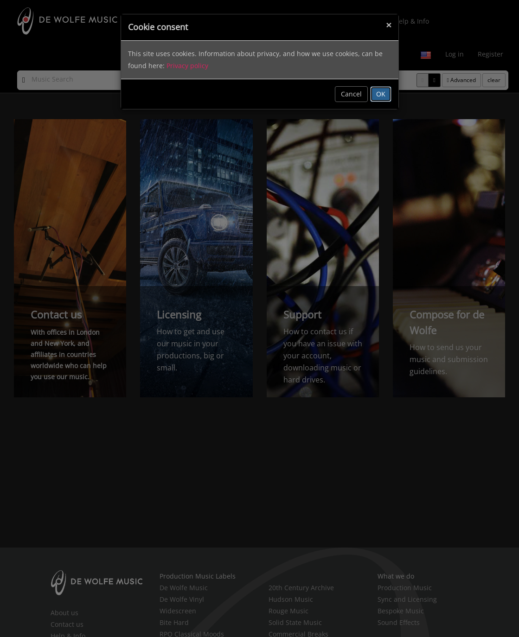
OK (380, 93)
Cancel (351, 93)
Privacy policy (187, 65)
